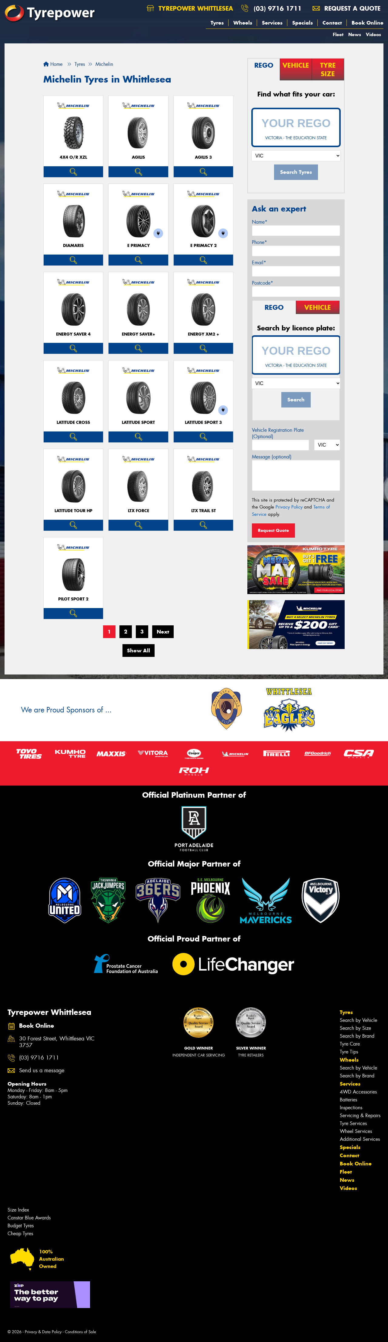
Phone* (259, 242)
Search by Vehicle (358, 1020)
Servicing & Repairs (360, 1115)
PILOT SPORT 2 (73, 599)
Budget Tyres (21, 1225)
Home (52, 64)
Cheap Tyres (20, 1233)
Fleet (338, 34)
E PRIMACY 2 (203, 245)
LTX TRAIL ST (203, 510)
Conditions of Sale (80, 1331)
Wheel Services (356, 1131)
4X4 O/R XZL (73, 157)
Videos (373, 34)
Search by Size (355, 1028)
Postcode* (262, 283)
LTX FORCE (138, 510)
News (354, 34)
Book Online (367, 22)
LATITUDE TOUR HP (73, 510)
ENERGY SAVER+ (138, 334)
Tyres (217, 22)
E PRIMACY (138, 245)
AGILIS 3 (203, 157)
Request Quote (273, 530)
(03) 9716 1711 (278, 8)
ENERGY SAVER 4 (73, 334)
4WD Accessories (358, 1092)
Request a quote (346, 8)
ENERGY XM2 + (203, 334)
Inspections (351, 1107)
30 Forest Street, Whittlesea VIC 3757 (57, 1042)
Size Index (18, 1210)
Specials (302, 22)
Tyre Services (353, 1123)
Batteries (348, 1100)
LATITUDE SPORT (138, 422)
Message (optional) (272, 457)
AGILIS (138, 157)
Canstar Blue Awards (29, 1218)
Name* (259, 222)
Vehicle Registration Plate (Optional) (278, 433)
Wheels (242, 22)
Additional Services (360, 1139)
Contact (332, 22)
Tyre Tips (349, 1052)
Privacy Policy (289, 507)
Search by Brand (357, 1036)
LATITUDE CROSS (73, 422)
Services (272, 22)
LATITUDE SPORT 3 (203, 422)
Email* (259, 262)
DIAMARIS (73, 245)
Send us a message (41, 1070)
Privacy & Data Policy (43, 1331)
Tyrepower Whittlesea (190, 8)
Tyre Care (350, 1044)
